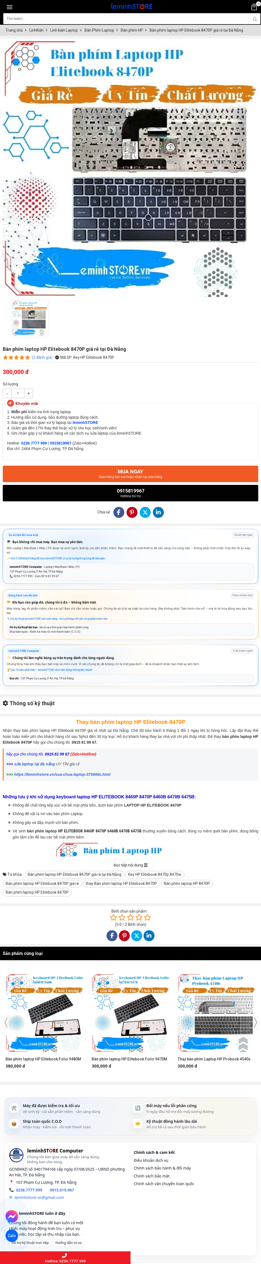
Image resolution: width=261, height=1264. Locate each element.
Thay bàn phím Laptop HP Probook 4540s (214, 1059)
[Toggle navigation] (9, 7)
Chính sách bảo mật (152, 1176)
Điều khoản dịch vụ (151, 1160)
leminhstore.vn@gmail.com (39, 1197)
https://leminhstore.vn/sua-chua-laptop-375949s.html (62, 774)
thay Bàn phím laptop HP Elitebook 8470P (121, 883)
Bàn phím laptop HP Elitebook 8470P (37, 892)
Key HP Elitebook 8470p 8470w (154, 874)
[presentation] (6, 1022)
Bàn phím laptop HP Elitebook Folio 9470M (129, 1059)
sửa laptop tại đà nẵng (34, 764)
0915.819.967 (62, 1190)
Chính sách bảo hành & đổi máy (162, 1168)
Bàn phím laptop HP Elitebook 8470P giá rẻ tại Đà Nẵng (74, 874)
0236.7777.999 (29, 1190)
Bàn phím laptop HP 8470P (187, 883)
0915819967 (130, 493)
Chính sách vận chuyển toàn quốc (164, 1183)
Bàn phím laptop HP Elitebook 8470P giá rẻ (42, 883)
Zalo (12, 1236)
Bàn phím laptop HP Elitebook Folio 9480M (43, 1059)
